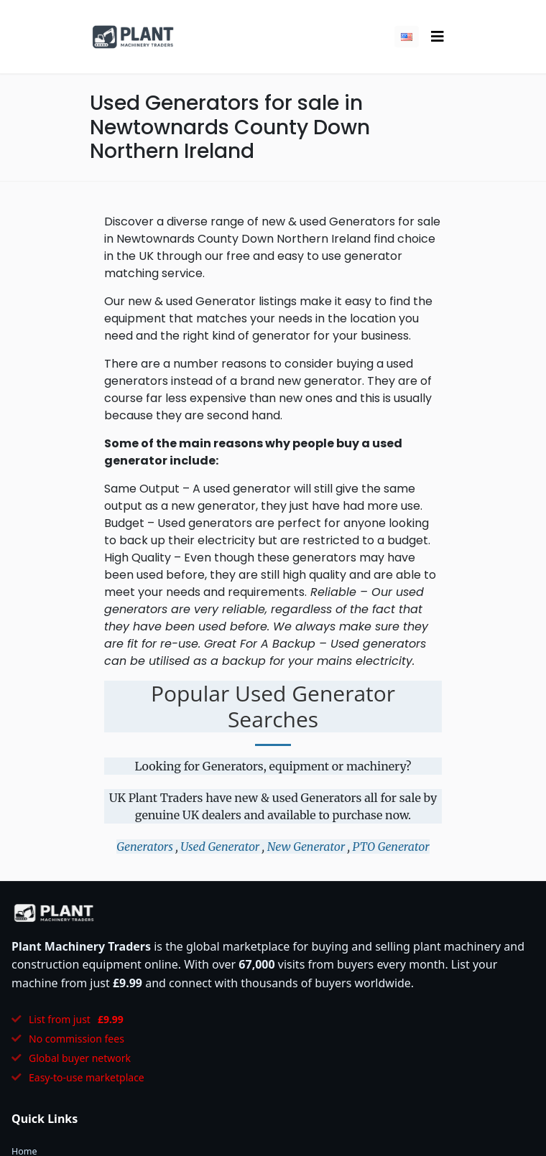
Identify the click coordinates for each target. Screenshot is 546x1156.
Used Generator (219, 846)
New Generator (306, 846)
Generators (144, 846)
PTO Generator (391, 846)
